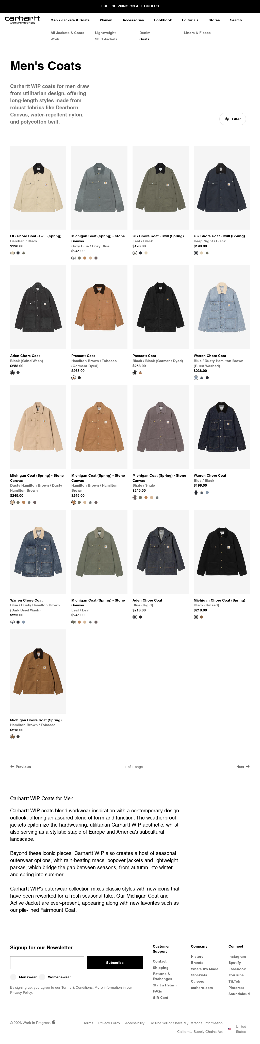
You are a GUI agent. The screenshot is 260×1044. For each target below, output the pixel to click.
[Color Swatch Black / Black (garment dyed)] (79, 377)
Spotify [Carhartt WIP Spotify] (235, 963)
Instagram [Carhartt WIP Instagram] (237, 956)
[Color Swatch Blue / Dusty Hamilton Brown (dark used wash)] (201, 377)
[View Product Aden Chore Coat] (38, 316)
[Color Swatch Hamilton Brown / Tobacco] (201, 617)
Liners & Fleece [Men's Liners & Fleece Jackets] (197, 33)
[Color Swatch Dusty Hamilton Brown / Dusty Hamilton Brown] (90, 258)
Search (236, 20)
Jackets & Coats (75, 20)
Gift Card (160, 998)
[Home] (22, 20)
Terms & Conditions (77, 987)
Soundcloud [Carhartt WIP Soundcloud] (239, 994)
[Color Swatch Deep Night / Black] (18, 253)
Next (243, 766)
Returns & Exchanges (162, 976)
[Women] (106, 20)
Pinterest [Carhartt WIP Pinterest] (236, 988)
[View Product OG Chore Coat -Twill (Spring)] (38, 197)
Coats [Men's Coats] (144, 39)
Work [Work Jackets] (55, 39)
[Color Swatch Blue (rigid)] (18, 372)
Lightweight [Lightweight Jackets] (105, 33)
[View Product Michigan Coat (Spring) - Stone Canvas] (99, 200)
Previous (20, 766)
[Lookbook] (163, 20)
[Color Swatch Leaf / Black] (23, 253)
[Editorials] (190, 20)
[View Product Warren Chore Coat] (222, 319)
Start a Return (165, 985)
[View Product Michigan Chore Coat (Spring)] (222, 561)
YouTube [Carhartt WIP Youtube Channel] (236, 975)
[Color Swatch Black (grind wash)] (140, 617)
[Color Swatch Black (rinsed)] (18, 736)
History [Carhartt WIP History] (197, 956)
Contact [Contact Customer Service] (160, 961)
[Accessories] (133, 20)
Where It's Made (204, 969)
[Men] (54, 20)
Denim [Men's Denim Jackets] (144, 33)
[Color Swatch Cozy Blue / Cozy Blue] (29, 502)
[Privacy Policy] (109, 1022)
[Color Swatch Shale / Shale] (96, 258)
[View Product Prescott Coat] (99, 319)
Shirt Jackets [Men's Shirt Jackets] (106, 39)
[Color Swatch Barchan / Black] (146, 253)
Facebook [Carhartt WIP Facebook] (237, 969)
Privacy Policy (21, 992)
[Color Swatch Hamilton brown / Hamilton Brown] (85, 258)
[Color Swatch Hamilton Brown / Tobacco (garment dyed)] (140, 372)
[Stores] (214, 20)
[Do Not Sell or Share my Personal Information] (186, 1022)
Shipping (161, 968)
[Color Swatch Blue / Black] (207, 377)
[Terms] (88, 1022)
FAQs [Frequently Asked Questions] (157, 991)
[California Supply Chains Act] (200, 1031)
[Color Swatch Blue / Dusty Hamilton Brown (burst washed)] (207, 492)
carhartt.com (202, 988)
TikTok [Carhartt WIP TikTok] (234, 981)
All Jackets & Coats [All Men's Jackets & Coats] (67, 33)
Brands (197, 963)
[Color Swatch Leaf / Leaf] (79, 258)
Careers (197, 981)
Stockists (199, 975)
